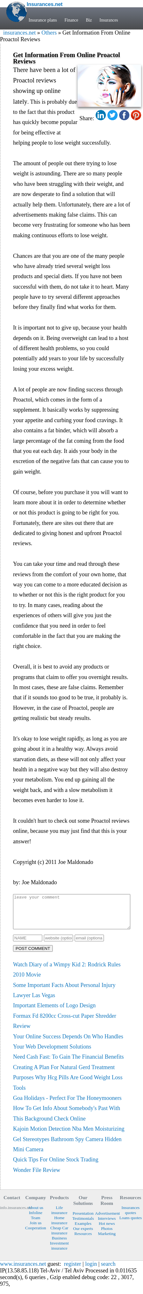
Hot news (107, 1230)
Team (35, 1224)
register (72, 1270)
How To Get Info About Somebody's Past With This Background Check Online (66, 1120)
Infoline (35, 1219)
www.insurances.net (23, 1270)
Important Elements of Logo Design (54, 1012)
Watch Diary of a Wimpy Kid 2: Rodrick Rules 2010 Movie (66, 976)
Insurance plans (43, 20)
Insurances (110, 20)
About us (36, 1214)
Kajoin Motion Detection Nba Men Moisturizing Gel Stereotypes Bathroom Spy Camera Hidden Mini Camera (68, 1145)
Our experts (83, 1235)
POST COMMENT (33, 955)
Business (59, 1244)
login (91, 1270)
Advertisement (107, 1220)
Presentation (82, 1220)
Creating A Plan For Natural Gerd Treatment (64, 1074)
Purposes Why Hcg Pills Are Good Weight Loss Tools (67, 1089)
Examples (83, 1230)
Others (49, 32)
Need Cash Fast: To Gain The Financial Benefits (68, 1063)
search (108, 1270)
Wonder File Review (36, 1176)
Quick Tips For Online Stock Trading (56, 1166)
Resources (83, 1240)
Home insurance (59, 1227)
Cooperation (35, 1234)
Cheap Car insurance (59, 1237)
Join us (35, 1229)
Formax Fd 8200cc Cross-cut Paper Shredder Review (64, 1027)
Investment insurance (59, 1252)
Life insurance (59, 1217)
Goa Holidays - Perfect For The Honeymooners (67, 1104)
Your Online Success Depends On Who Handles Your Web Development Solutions (68, 1048)
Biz (89, 20)
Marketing (107, 1240)
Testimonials (83, 1225)
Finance (72, 20)
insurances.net (19, 32)
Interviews (107, 1225)
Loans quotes (130, 1224)
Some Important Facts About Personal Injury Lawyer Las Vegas (64, 997)
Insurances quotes (130, 1217)
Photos (106, 1235)
